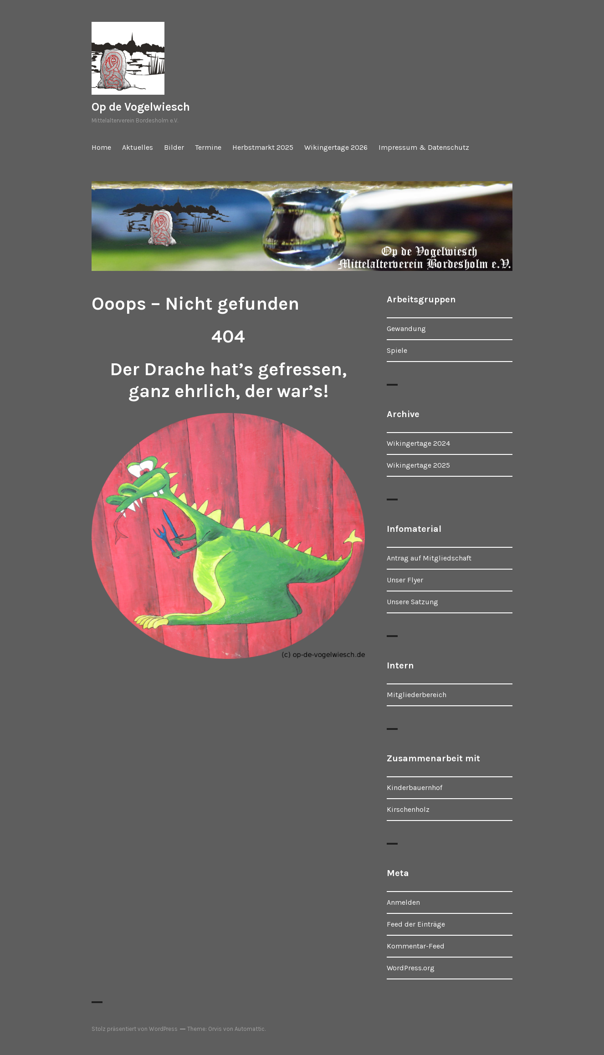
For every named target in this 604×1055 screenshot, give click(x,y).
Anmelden (403, 902)
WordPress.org (411, 967)
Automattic (250, 1028)
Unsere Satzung (412, 601)
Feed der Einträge (416, 924)
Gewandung (406, 328)
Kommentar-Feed (416, 946)
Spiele (397, 350)
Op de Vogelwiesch (141, 106)
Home (101, 147)
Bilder (174, 147)
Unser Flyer (405, 580)
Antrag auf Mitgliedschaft (429, 558)
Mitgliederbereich (416, 694)
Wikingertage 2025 (418, 465)
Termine (208, 147)
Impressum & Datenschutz (424, 147)
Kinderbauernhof (414, 787)
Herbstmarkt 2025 (262, 147)
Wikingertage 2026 (336, 147)
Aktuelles (137, 147)
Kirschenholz (408, 809)
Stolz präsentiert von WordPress (135, 1028)
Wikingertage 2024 (418, 443)
